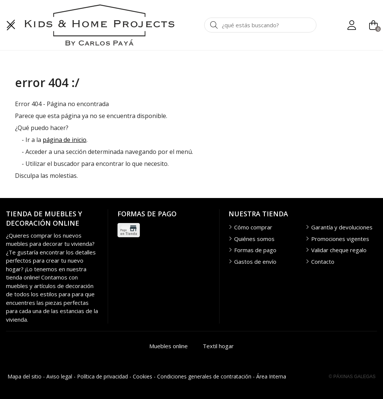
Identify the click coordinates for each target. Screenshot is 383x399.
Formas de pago (255, 250)
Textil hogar (218, 346)
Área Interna (271, 376)
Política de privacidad (102, 376)
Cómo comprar (253, 227)
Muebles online (168, 346)
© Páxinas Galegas (352, 376)
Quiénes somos (254, 238)
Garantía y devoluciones (342, 227)
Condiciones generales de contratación (204, 376)
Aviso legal (59, 376)
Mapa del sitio (24, 376)
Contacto (322, 261)
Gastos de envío (255, 261)
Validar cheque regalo (339, 250)
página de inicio (64, 140)
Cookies (142, 376)
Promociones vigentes (340, 238)
